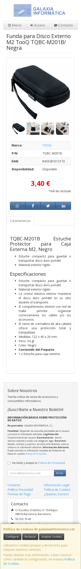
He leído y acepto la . (38, 463)
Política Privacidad (20, 489)
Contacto (63, 25)
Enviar (60, 473)
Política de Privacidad (35, 453)
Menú (14, 25)
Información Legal (56, 485)
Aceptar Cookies (51, 536)
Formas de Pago (19, 494)
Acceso (37, 25)
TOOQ (46, 145)
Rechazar (30, 536)
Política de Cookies (57, 489)
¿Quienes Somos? (56, 494)
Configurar (12, 536)
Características (20, 221)
